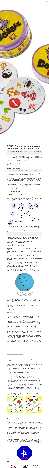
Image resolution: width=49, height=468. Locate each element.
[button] (4, 1)
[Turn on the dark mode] (47, 1)
